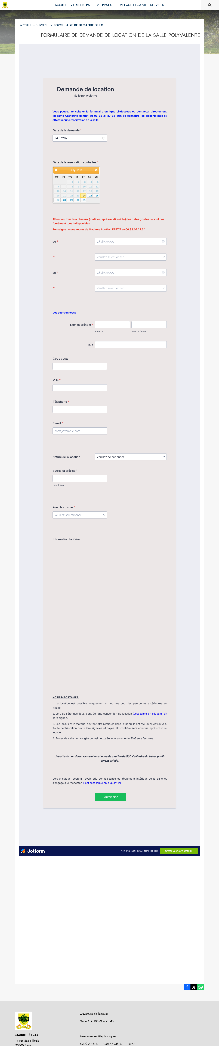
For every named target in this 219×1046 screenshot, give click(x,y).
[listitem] (187, 988)
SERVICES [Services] (42, 25)
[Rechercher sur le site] (210, 5)
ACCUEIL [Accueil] (26, 25)
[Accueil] (5, 5)
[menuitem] (61, 4)
